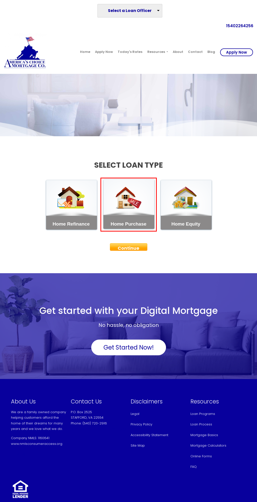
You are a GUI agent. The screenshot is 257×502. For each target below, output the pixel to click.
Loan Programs (202, 413)
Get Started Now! (128, 347)
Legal (135, 413)
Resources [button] (156, 51)
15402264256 (237, 26)
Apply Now (104, 51)
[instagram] (23, 454)
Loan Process (201, 424)
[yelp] (18, 454)
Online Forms (201, 456)
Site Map (138, 445)
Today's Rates (130, 51)
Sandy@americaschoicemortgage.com (103, 428)
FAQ (193, 466)
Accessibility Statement (149, 435)
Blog (211, 51)
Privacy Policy (141, 424)
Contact (195, 51)
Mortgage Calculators (208, 445)
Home (85, 51)
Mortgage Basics (204, 435)
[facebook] (13, 454)
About (178, 51)
